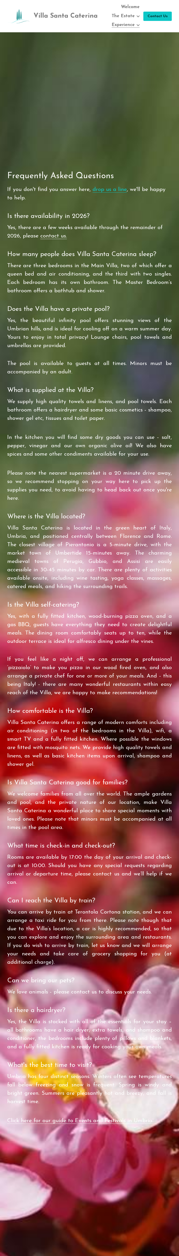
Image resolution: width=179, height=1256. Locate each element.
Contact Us (158, 16)
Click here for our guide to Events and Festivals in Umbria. (80, 1125)
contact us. (53, 240)
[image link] (18, 16)
